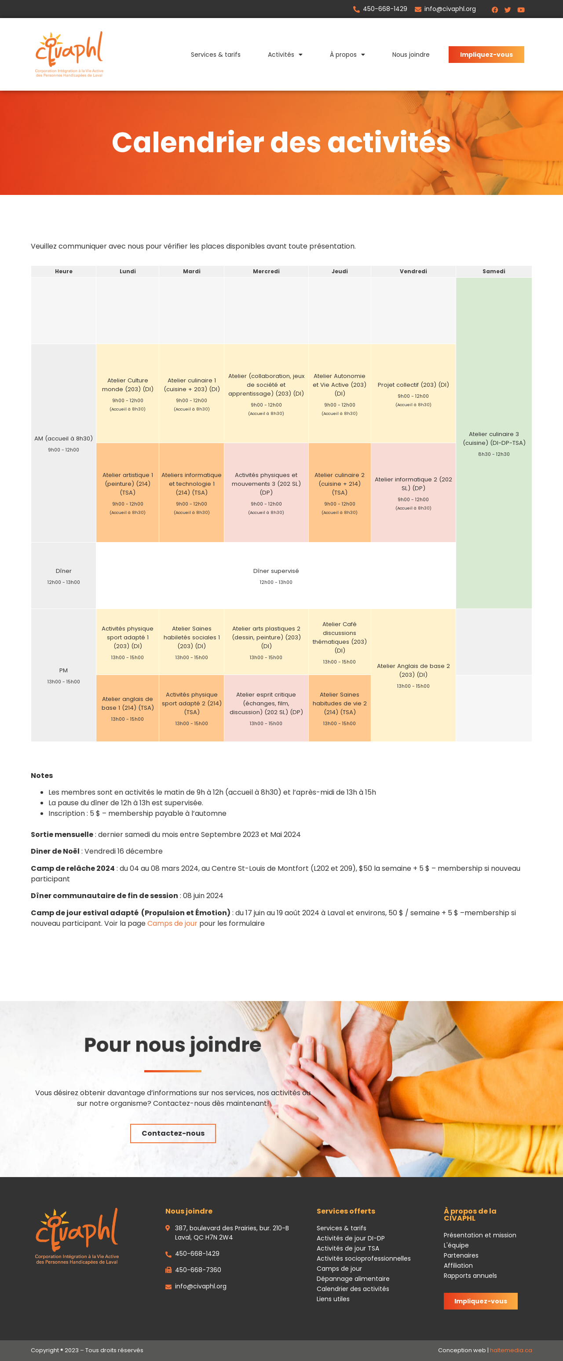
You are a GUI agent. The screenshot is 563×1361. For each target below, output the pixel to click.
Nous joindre (411, 54)
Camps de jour (172, 923)
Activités (285, 54)
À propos (347, 54)
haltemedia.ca (511, 1350)
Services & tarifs (216, 54)
